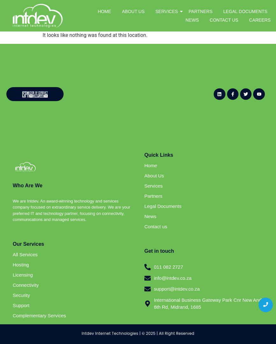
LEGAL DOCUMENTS (245, 11)
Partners (153, 196)
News (150, 216)
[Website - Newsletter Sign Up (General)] (135, 93)
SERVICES (167, 11)
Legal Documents (163, 206)
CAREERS (260, 20)
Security (21, 295)
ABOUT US (133, 11)
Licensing (23, 275)
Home (150, 165)
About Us (154, 175)
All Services (25, 254)
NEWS (192, 20)
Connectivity (26, 285)
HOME (104, 11)
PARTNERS (200, 11)
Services (153, 186)
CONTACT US (224, 20)
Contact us (155, 226)
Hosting (21, 264)
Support (21, 305)
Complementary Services (39, 315)
